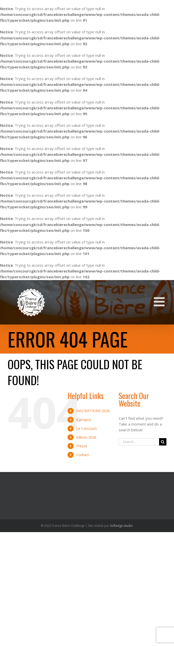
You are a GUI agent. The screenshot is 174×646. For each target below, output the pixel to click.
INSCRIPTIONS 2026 (93, 410)
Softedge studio (121, 526)
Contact (82, 454)
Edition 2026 (86, 437)
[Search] (162, 441)
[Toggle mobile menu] (160, 301)
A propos (83, 419)
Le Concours (86, 428)
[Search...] (139, 441)
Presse (81, 445)
